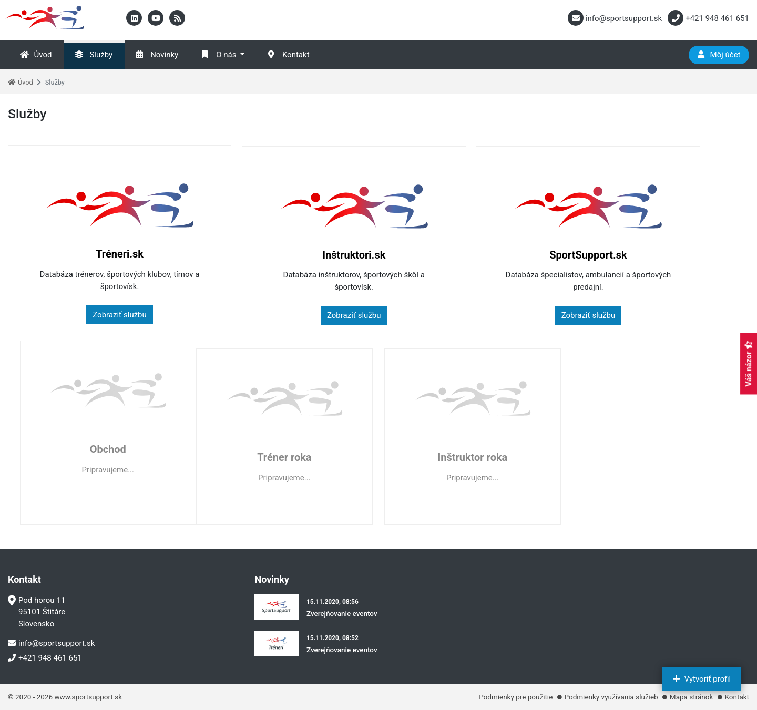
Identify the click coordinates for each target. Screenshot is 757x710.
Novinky (157, 54)
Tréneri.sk (96, 254)
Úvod (36, 54)
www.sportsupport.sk (88, 697)
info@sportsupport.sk (51, 643)
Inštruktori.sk (284, 254)
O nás (219, 54)
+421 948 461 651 (45, 658)
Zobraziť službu (96, 315)
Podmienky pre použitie (516, 697)
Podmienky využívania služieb (611, 697)
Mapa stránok (691, 697)
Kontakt (289, 54)
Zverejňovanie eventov (341, 613)
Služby (93, 54)
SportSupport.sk (473, 254)
